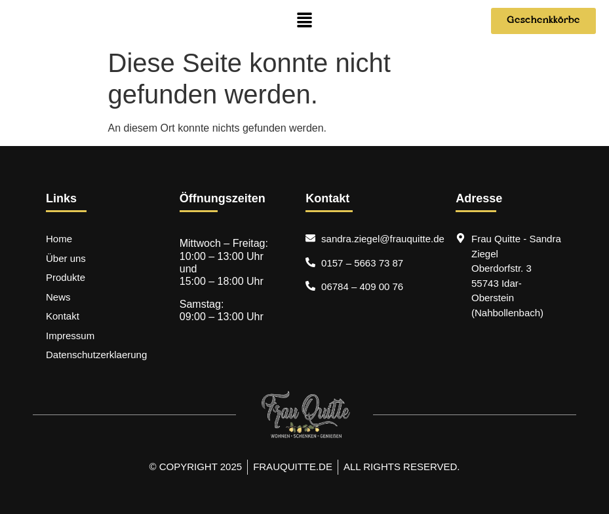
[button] (304, 21)
